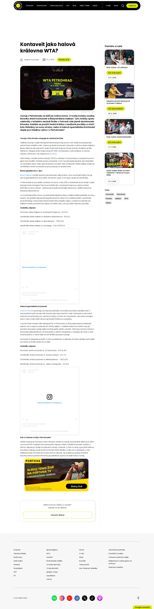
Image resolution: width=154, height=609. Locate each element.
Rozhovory (42, 6)
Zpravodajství (56, 6)
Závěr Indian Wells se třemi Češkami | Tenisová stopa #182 (118, 172)
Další (95, 6)
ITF (15, 575)
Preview (62, 60)
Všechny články (20, 553)
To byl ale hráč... (52, 568)
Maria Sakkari (25, 175)
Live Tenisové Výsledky (88, 568)
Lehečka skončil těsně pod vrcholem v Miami (118, 102)
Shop (116, 6)
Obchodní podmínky (117, 550)
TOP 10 (49, 579)
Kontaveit (109, 194)
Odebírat (132, 6)
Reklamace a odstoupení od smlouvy (120, 562)
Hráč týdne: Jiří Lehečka (116, 67)
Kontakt (82, 561)
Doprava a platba (116, 567)
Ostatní (49, 557)
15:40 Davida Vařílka (54, 561)
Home (81, 550)
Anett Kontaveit (26, 310)
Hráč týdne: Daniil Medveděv (118, 137)
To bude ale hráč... (53, 564)
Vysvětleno (50, 575)
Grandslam (18, 568)
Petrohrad (121, 194)
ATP (67, 6)
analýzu (53, 154)
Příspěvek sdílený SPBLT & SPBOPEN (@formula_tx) (49, 300)
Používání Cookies (116, 553)
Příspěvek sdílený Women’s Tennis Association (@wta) (49, 431)
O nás (108, 6)
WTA (74, 6)
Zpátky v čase (52, 572)
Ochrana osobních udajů (119, 557)
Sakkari (118, 198)
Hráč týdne (84, 6)
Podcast (29, 6)
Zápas (108, 203)
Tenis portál (84, 564)
